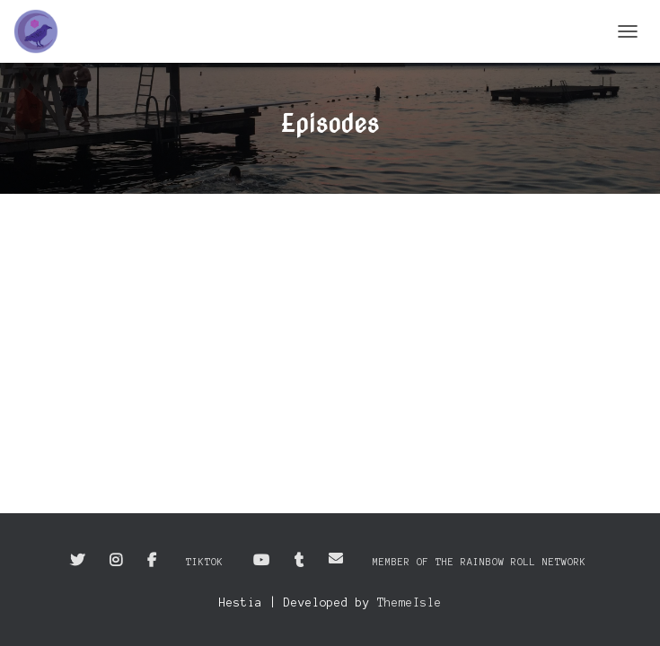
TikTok (205, 561)
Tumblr (299, 560)
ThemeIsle (409, 603)
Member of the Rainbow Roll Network (479, 561)
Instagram (116, 560)
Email (336, 558)
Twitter (77, 560)
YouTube (261, 560)
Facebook (151, 560)
